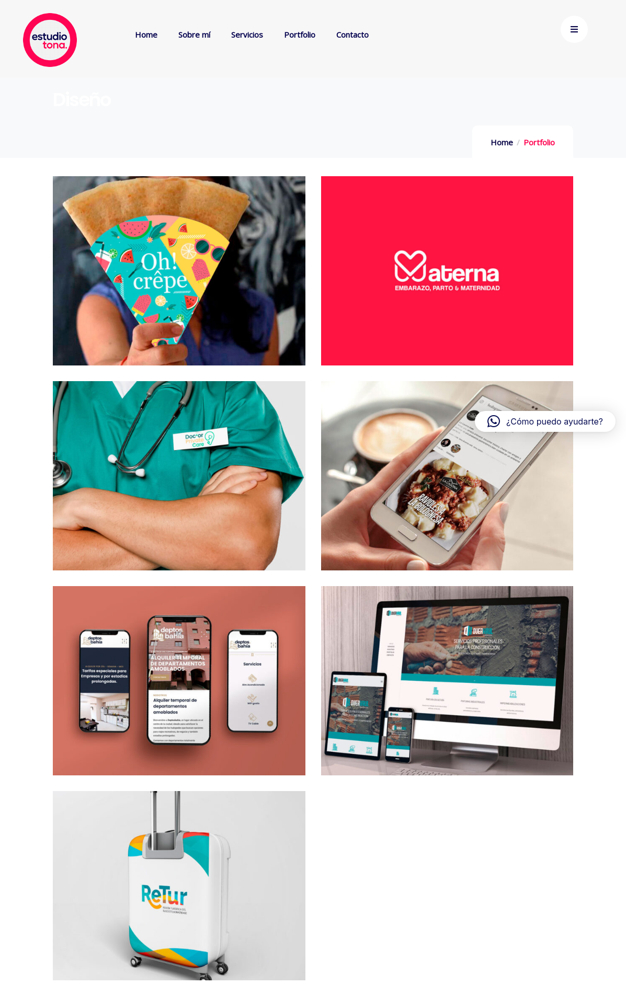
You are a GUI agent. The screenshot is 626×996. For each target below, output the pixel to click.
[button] (545, 421)
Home (502, 142)
